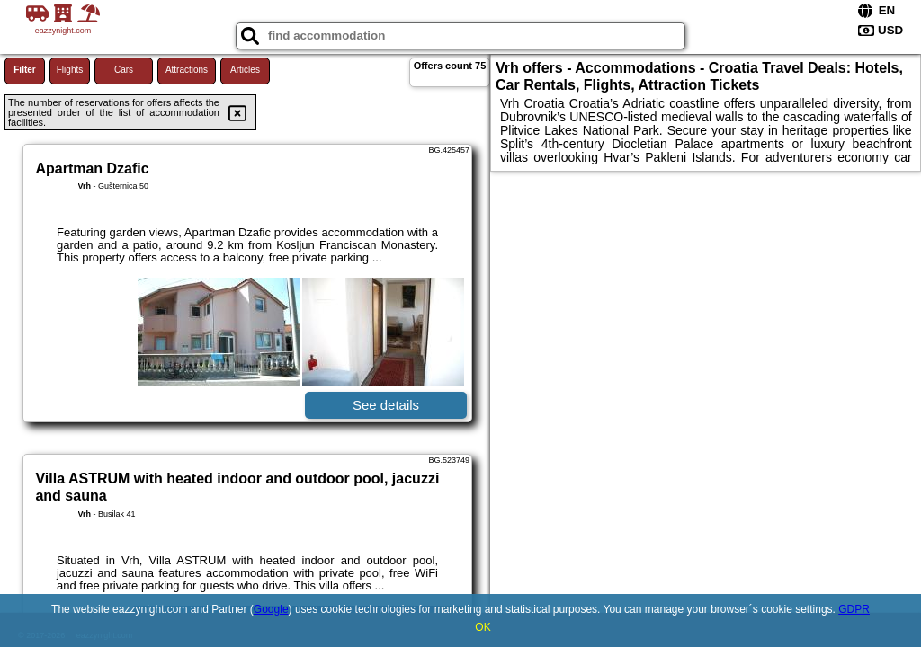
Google (271, 609)
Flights (70, 70)
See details (386, 404)
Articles (245, 70)
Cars (123, 70)
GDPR (854, 609)
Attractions (186, 70)
